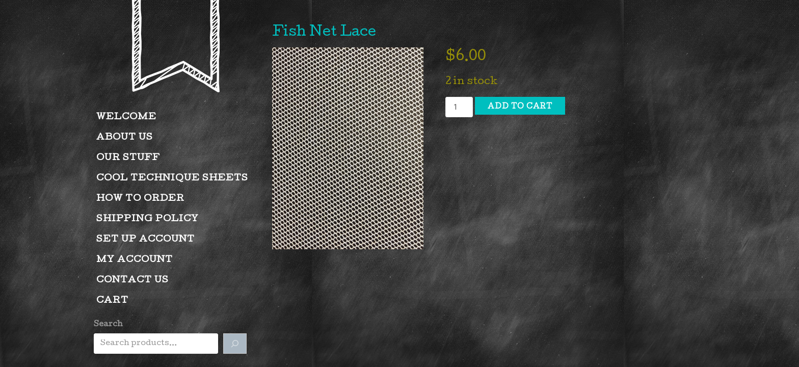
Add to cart (520, 107)
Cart (112, 301)
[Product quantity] (459, 107)
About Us (124, 138)
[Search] (235, 343)
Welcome (126, 117)
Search (108, 325)
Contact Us (132, 280)
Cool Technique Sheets (172, 178)
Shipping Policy (147, 219)
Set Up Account (145, 239)
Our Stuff (128, 158)
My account (134, 260)
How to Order (140, 199)
